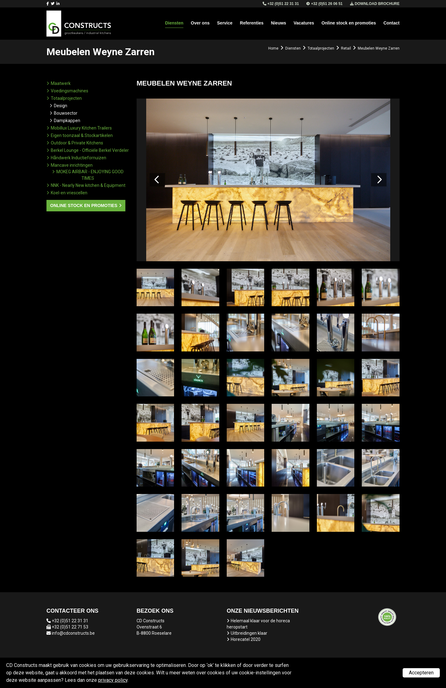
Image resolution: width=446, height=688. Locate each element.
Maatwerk (61, 83)
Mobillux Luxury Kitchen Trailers (81, 128)
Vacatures (304, 22)
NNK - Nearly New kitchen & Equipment (88, 185)
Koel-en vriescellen (69, 192)
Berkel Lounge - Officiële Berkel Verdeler (90, 150)
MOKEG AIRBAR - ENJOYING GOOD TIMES (90, 175)
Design (60, 105)
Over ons (200, 22)
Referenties (252, 22)
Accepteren (421, 673)
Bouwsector (65, 113)
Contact (391, 22)
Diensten (174, 22)
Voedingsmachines (69, 90)
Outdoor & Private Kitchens (77, 142)
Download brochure (375, 4)
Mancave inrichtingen (72, 165)
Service (225, 22)
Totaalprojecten (66, 98)
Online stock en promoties (348, 22)
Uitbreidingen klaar (249, 633)
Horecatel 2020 (245, 639)
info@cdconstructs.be (73, 633)
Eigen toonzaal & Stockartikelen (82, 135)
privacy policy (113, 680)
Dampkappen (67, 120)
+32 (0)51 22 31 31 (70, 620)
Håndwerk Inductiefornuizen (78, 157)
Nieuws (278, 22)
